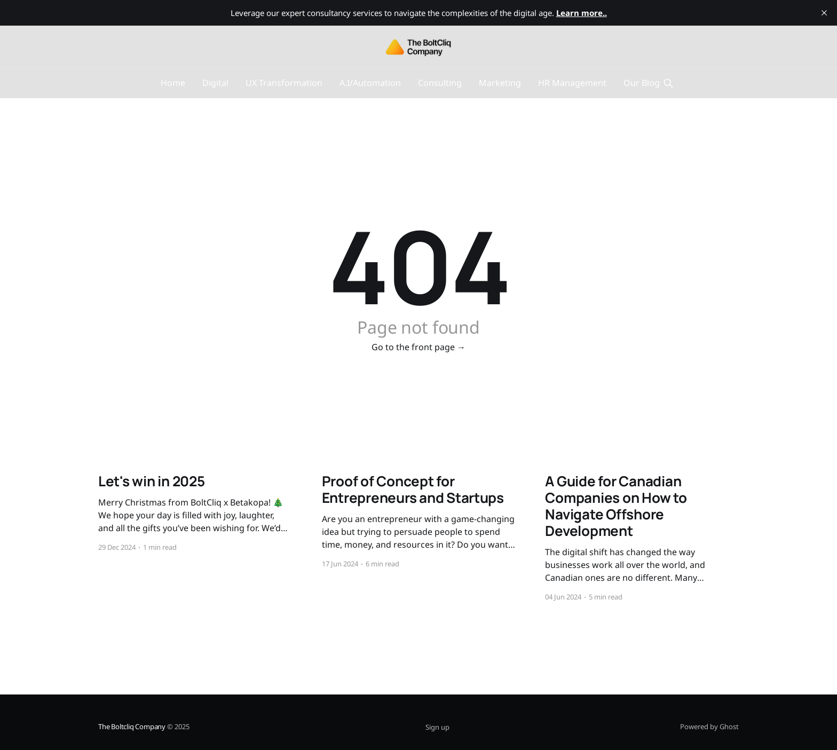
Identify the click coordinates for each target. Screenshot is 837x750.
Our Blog (641, 83)
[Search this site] (668, 83)
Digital (215, 83)
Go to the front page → (418, 347)
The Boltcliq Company (131, 726)
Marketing (500, 83)
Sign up (437, 727)
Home (173, 83)
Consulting (440, 83)
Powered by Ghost (709, 726)
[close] (824, 12)
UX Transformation (284, 83)
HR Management (572, 83)
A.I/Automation (370, 83)
